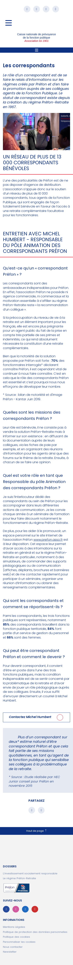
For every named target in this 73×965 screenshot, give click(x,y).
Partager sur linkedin (41, 810)
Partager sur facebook (31, 810)
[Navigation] (8, 22)
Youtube (55, 9)
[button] (17, 9)
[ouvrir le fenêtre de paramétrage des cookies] (36, 941)
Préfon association (36, 24)
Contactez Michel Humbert (30, 717)
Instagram (36, 9)
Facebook (27, 9)
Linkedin (46, 9)
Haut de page (35, 830)
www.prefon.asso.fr (48, 539)
